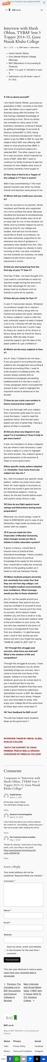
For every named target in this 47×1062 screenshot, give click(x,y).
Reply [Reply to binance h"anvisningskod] (6, 833)
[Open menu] (41, 10)
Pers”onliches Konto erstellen (22, 837)
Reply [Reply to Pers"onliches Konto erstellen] (6, 858)
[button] (23, 3)
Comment (9, 881)
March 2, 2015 (16, 797)
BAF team (23, 47)
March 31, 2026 (16, 817)
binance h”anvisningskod (21, 814)
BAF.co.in (16, 10)
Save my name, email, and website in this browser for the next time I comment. (24, 950)
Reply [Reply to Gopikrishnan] (6, 810)
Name (7, 910)
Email (7, 922)
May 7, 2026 (15, 840)
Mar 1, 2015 (8, 47)
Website (8, 934)
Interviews (34, 47)
